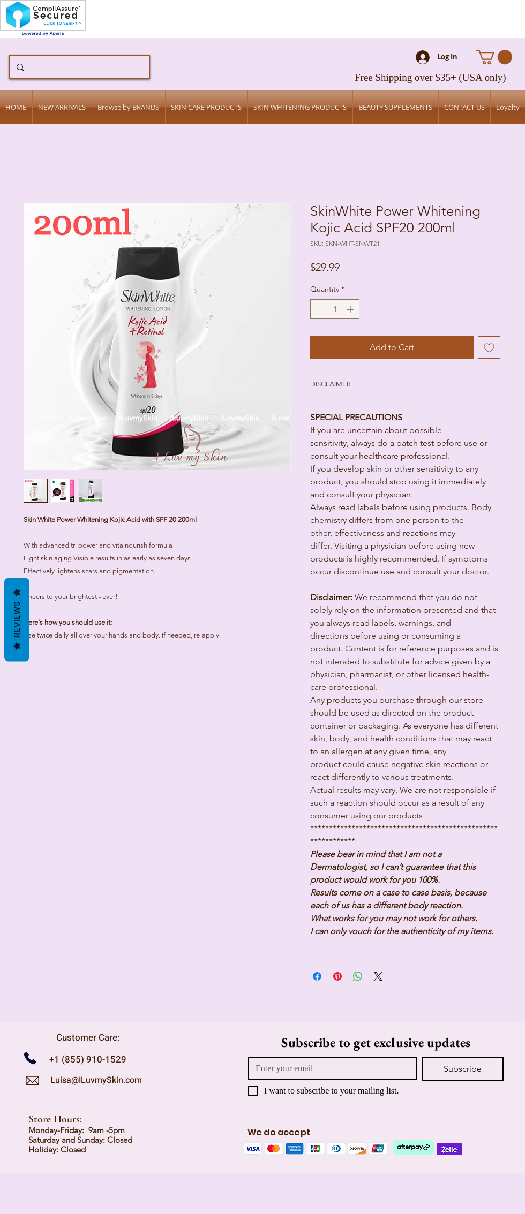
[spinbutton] (334, 309)
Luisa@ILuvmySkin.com (96, 1080)
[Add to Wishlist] (489, 347)
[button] (494, 57)
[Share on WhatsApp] (357, 976)
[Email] (329, 1068)
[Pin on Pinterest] (337, 976)
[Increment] (351, 309)
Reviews (17, 620)
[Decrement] (318, 309)
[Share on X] (378, 976)
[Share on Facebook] (317, 976)
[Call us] (34, 1058)
